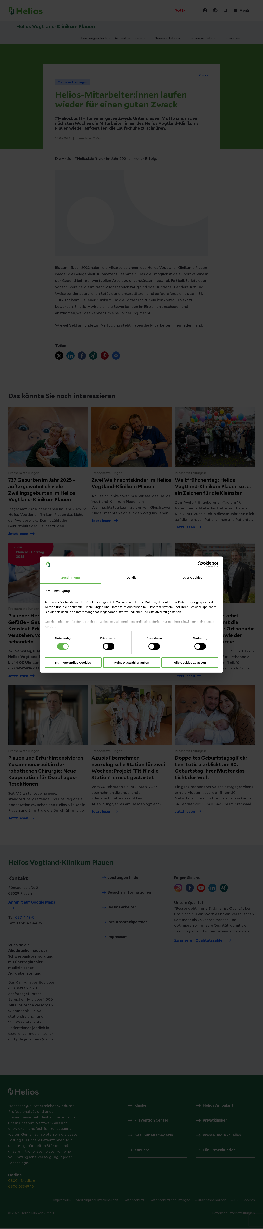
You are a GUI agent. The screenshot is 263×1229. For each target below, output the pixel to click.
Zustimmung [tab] (70, 577)
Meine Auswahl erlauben (131, 662)
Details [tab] (132, 577)
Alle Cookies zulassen (190, 662)
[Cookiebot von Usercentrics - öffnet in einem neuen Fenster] (200, 564)
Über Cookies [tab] (192, 577)
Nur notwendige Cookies (73, 662)
